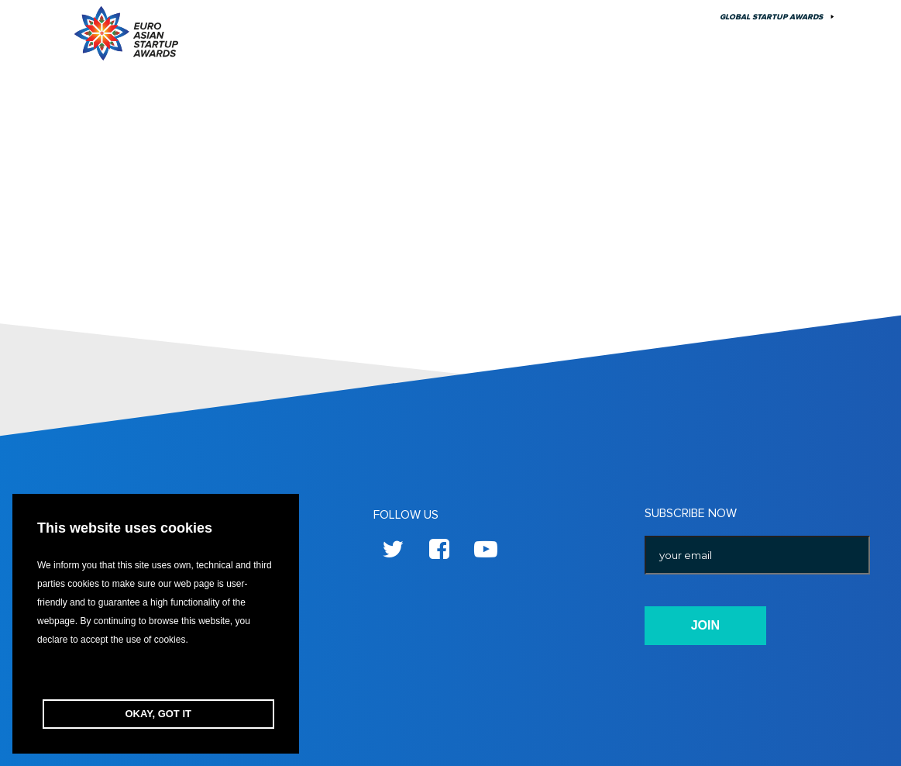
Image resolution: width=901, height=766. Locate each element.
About (611, 17)
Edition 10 (445, 17)
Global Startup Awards (771, 17)
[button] (155, 674)
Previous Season (531, 17)
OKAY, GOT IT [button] (158, 713)
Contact (672, 17)
